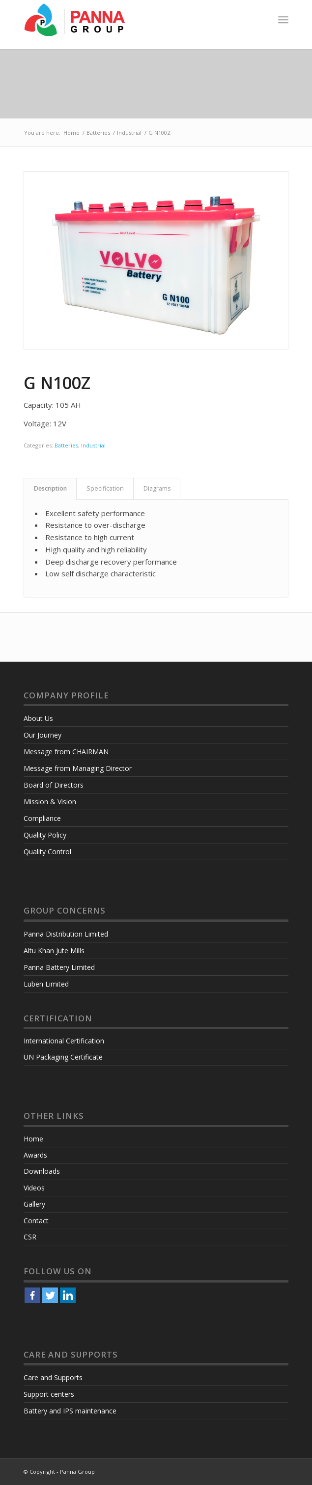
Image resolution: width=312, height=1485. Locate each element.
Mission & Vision (50, 801)
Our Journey (42, 735)
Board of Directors (54, 785)
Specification (105, 488)
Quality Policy (45, 835)
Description (50, 488)
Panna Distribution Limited (66, 934)
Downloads (42, 1171)
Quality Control (47, 851)
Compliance (42, 818)
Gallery (34, 1204)
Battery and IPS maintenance (70, 1410)
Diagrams (156, 488)
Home (71, 132)
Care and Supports (53, 1377)
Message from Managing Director (78, 768)
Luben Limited (46, 984)
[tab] (50, 489)
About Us (38, 718)
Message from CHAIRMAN (66, 751)
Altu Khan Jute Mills (54, 950)
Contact (36, 1220)
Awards (35, 1155)
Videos (34, 1187)
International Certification (64, 1040)
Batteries (98, 132)
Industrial (129, 132)
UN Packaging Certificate (63, 1057)
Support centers (49, 1394)
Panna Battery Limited (59, 967)
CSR (30, 1236)
